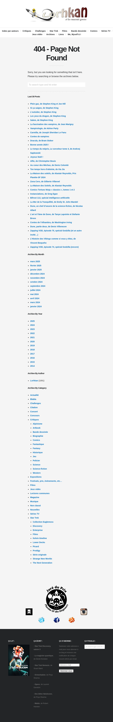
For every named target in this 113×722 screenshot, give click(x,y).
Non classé (35, 505)
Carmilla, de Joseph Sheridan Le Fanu (48, 132)
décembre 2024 (37, 274)
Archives (50, 34)
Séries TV (105, 31)
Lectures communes (39, 493)
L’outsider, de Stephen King (43, 112)
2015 (32, 362)
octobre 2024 (36, 282)
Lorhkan (34, 380)
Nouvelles (35, 510)
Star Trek (54, 31)
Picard (36, 546)
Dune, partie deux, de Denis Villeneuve (48, 226)
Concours (34, 415)
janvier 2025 (36, 270)
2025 (32, 321)
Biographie (38, 436)
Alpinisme (37, 424)
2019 (32, 345)
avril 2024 (34, 298)
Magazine (34, 497)
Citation (34, 407)
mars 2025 (35, 261)
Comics (93, 31)
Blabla (33, 399)
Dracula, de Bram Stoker (41, 140)
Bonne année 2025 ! (39, 145)
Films (64, 31)
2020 (32, 341)
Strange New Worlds (42, 559)
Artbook (36, 428)
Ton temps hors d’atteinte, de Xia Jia (47, 169)
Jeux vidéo (37, 34)
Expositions (35, 477)
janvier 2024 (36, 306)
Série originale (39, 555)
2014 (32, 366)
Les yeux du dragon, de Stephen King (48, 116)
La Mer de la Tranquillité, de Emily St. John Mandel (54, 202)
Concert (34, 411)
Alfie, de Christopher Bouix (43, 161)
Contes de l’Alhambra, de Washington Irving (51, 222)
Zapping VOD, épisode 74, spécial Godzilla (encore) (54, 247)
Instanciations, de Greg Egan (44, 194)
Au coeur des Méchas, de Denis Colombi (49, 165)
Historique (38, 452)
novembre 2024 (37, 278)
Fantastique (38, 444)
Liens (61, 34)
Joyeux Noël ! (36, 157)
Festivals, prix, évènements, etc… (46, 481)
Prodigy (36, 550)
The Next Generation (42, 563)
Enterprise (38, 530)
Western (37, 473)
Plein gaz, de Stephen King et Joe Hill (48, 104)
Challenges (40, 31)
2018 (32, 350)
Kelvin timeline (40, 538)
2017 (32, 354)
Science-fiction (40, 469)
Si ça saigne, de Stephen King (44, 108)
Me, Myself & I (74, 34)
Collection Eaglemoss (43, 522)
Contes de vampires (39, 136)
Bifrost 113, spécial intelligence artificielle (50, 198)
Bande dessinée (78, 31)
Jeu (34, 456)
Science (36, 465)
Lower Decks (39, 542)
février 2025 (35, 265)
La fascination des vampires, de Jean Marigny (51, 124)
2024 (32, 325)
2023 (32, 329)
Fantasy (36, 448)
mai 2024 (34, 294)
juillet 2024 (35, 290)
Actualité (34, 395)
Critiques (27, 31)
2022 (32, 333)
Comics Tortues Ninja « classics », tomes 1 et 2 (52, 190)
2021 (32, 337)
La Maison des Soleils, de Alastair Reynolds (50, 185)
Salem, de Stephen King (41, 120)
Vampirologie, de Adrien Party (44, 128)
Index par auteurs (10, 31)
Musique (34, 501)
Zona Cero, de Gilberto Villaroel (45, 181)
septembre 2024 (37, 286)
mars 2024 (35, 302)
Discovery (37, 526)
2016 (32, 358)
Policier (36, 460)
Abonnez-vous (66, 671)
